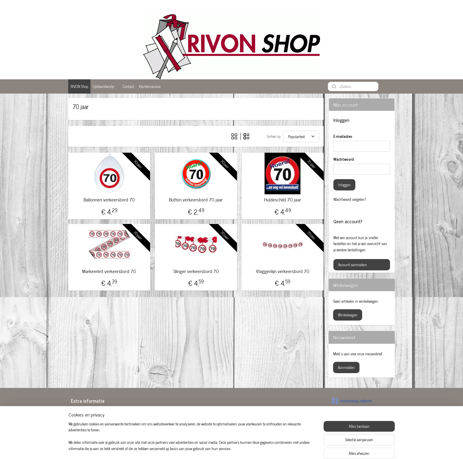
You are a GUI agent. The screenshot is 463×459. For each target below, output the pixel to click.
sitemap (216, 448)
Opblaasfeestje (103, 86)
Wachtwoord (343, 159)
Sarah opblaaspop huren (290, 413)
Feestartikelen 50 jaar (158, 419)
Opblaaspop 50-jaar (221, 425)
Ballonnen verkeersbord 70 (109, 199)
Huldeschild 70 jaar (282, 199)
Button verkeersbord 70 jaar (196, 199)
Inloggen (344, 185)
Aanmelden (346, 367)
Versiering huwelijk (286, 425)
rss (225, 448)
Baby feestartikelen (91, 418)
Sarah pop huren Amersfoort (293, 419)
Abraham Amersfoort (92, 412)
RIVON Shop (79, 86)
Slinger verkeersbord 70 (196, 271)
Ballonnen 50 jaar (90, 424)
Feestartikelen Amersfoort (161, 425)
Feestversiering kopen (223, 413)
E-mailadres (342, 136)
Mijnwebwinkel (281, 448)
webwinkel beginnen (241, 448)
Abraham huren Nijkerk (159, 413)
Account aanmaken (352, 264)
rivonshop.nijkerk (352, 401)
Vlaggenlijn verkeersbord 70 (282, 271)
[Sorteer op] (301, 136)
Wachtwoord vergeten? (349, 199)
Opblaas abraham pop (223, 419)
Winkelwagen (347, 315)
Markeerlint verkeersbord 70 (109, 271)
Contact (128, 86)
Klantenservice (149, 86)
